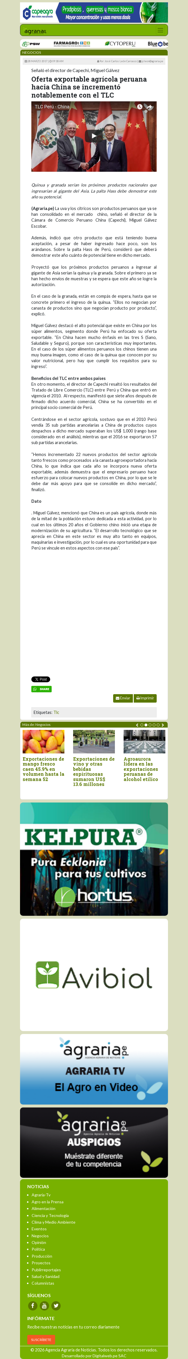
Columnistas (43, 1283)
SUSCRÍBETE (41, 1340)
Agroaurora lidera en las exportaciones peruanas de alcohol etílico (141, 769)
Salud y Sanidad (45, 1276)
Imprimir (145, 698)
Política (38, 1249)
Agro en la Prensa (48, 1201)
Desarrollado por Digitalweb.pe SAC (94, 1355)
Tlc (56, 712)
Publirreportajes (46, 1269)
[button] (142, 725)
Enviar (123, 698)
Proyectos (41, 1262)
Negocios (40, 1235)
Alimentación (43, 1208)
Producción (42, 1256)
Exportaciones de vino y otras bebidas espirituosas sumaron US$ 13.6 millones (94, 771)
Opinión (39, 1242)
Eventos (39, 1228)
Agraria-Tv (41, 1194)
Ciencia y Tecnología (50, 1215)
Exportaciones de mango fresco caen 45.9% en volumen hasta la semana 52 (43, 769)
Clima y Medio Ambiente (53, 1222)
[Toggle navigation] (160, 30)
